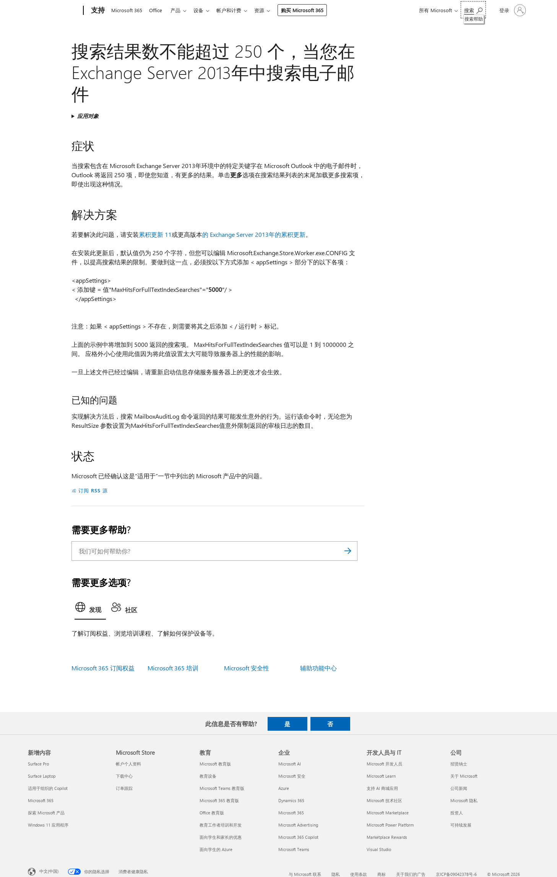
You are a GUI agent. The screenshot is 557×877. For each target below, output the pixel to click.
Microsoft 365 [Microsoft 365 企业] (291, 813)
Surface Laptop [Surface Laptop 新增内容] (41, 776)
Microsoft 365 (126, 10)
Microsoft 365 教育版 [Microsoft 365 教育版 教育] (219, 800)
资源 (267, 10)
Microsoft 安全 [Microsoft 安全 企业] (291, 776)
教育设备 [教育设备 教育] (208, 776)
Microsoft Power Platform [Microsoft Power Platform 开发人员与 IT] (390, 825)
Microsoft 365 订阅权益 (103, 668)
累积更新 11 (155, 234)
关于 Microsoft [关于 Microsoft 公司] (463, 776)
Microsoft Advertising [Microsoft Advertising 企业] (298, 825)
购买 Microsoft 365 (310, 10)
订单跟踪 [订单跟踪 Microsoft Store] (124, 788)
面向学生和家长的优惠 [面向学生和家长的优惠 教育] (221, 837)
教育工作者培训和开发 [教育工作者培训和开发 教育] (221, 825)
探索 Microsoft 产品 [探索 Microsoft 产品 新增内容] (46, 813)
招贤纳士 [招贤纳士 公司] (458, 764)
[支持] (97, 10)
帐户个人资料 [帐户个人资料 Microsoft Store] (128, 764)
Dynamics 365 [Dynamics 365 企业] (291, 800)
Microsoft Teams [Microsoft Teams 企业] (293, 849)
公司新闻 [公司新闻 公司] (458, 788)
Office (157, 10)
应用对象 (88, 116)
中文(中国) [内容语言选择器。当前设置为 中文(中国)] (48, 871)
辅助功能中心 (318, 668)
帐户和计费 (234, 10)
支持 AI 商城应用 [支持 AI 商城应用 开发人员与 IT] (382, 788)
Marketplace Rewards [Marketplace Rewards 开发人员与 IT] (387, 837)
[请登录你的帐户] (512, 10)
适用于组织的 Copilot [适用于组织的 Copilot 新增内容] (48, 788)
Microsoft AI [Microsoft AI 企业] (289, 764)
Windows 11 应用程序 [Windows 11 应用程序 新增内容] (48, 825)
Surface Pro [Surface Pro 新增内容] (38, 764)
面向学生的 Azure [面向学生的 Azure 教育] (216, 849)
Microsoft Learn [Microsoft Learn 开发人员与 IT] (381, 776)
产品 (179, 10)
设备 (203, 10)
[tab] (90, 609)
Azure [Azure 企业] (283, 788)
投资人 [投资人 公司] (456, 813)
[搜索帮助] (473, 9)
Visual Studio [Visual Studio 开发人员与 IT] (379, 849)
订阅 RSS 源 (93, 490)
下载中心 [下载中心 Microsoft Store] (124, 776)
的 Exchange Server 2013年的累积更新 (253, 234)
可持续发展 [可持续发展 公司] (460, 825)
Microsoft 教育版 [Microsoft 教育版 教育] (215, 764)
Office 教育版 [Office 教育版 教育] (212, 813)
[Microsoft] (54, 10)
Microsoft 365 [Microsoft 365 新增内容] (41, 800)
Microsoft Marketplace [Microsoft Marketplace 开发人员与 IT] (388, 813)
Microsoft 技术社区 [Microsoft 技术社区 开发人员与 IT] (384, 800)
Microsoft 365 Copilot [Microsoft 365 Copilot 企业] (298, 837)
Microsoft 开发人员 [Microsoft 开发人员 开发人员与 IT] (384, 764)
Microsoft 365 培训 (173, 668)
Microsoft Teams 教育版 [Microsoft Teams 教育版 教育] (222, 788)
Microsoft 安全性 (246, 668)
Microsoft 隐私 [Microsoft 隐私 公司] (463, 800)
